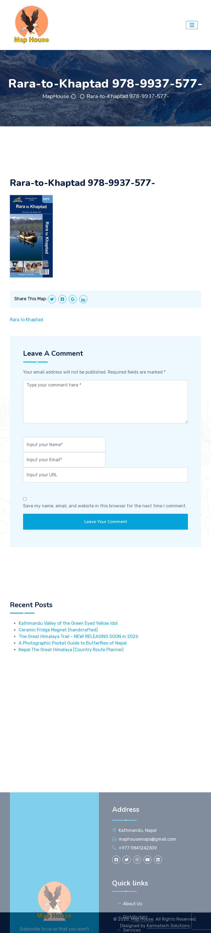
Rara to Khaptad (26, 328)
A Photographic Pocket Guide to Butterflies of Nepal (73, 668)
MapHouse (55, 96)
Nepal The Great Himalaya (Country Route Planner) (71, 675)
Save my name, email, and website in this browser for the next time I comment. (105, 514)
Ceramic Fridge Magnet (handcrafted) (58, 655)
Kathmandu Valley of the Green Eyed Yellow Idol (68, 649)
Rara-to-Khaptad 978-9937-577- (128, 96)
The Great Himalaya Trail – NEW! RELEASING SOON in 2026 (78, 662)
